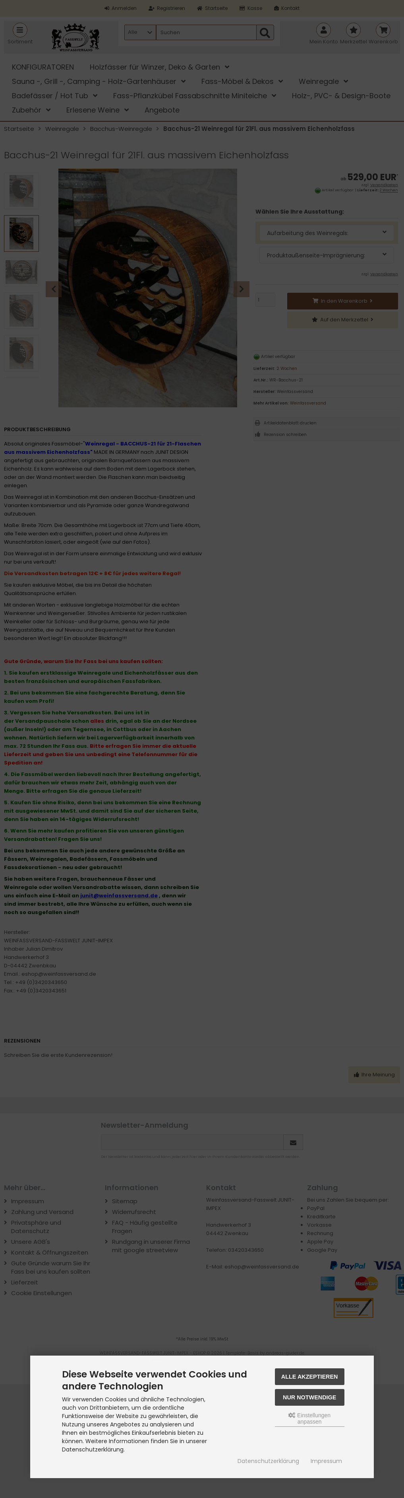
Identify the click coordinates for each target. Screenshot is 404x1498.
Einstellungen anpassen (309, 1418)
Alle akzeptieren (309, 1376)
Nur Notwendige (309, 1397)
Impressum (326, 1461)
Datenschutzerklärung (268, 1461)
